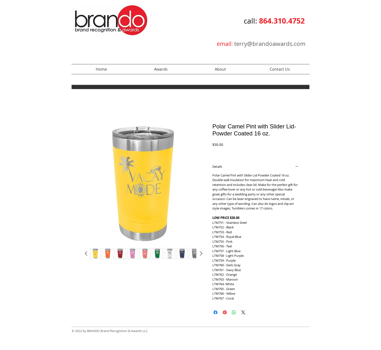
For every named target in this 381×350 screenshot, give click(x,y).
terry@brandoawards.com (269, 44)
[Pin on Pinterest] (225, 312)
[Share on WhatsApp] (234, 312)
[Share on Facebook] (215, 312)
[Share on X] (243, 312)
